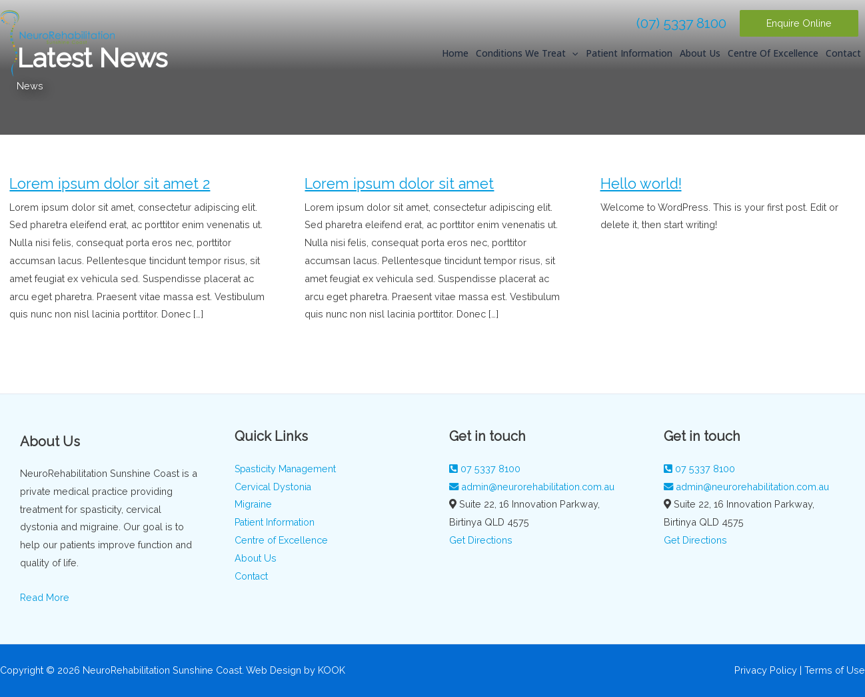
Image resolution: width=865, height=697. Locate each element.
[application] (572, 59)
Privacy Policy (765, 670)
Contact (843, 59)
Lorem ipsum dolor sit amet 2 (109, 183)
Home (455, 59)
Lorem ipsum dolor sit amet (399, 183)
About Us (700, 59)
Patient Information (629, 59)
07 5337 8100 (484, 468)
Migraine (254, 504)
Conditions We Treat (527, 59)
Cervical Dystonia (274, 486)
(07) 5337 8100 (681, 23)
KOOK (331, 670)
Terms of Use (834, 670)
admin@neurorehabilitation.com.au (531, 486)
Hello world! (641, 183)
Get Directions (480, 540)
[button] (799, 23)
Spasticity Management (287, 468)
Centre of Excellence (773, 59)
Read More (44, 597)
